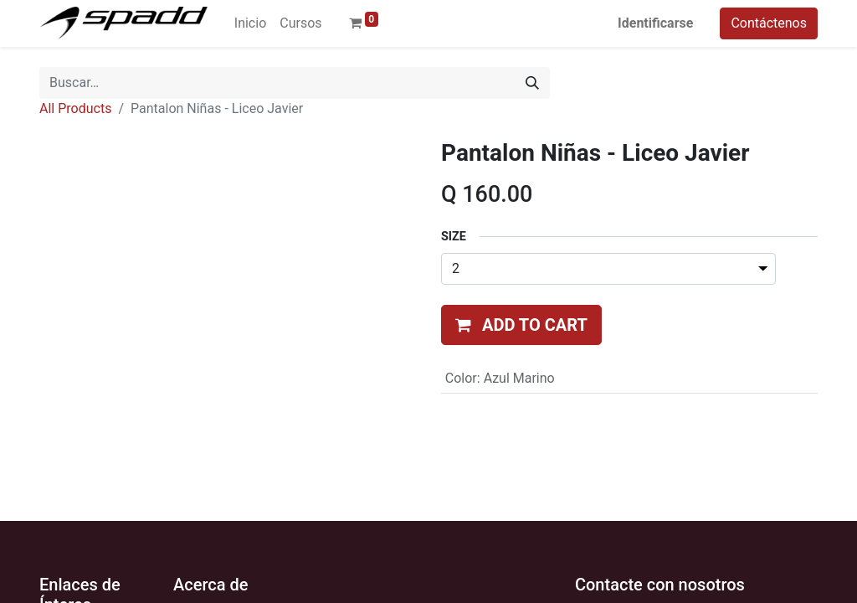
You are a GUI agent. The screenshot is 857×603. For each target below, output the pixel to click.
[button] (521, 325)
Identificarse (655, 23)
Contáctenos (769, 23)
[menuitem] (250, 23)
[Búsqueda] (532, 83)
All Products (75, 108)
